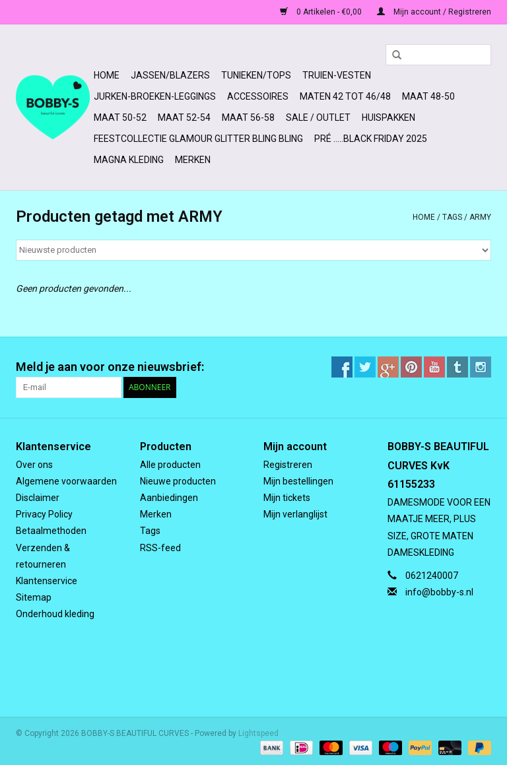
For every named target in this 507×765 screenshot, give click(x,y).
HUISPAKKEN (388, 117)
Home (106, 75)
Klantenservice (46, 581)
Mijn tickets (286, 497)
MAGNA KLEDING (129, 159)
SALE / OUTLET (318, 117)
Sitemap (33, 597)
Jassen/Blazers (170, 75)
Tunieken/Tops (256, 75)
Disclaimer (37, 497)
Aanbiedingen (169, 497)
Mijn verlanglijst (295, 514)
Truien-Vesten (336, 75)
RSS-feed (160, 548)
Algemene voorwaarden (66, 481)
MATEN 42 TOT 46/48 (345, 96)
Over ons (34, 464)
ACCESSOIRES (257, 96)
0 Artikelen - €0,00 (322, 12)
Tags (452, 217)
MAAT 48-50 (428, 96)
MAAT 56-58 (248, 117)
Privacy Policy (44, 514)
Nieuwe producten (178, 481)
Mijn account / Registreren (434, 12)
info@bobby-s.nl (439, 592)
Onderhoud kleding (55, 614)
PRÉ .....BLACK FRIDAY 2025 (370, 138)
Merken (193, 159)
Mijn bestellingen (298, 481)
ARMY (480, 217)
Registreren (287, 464)
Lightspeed (258, 733)
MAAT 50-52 (120, 117)
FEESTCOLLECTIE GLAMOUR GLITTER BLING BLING (198, 138)
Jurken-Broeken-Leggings (155, 96)
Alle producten (170, 464)
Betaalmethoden (51, 530)
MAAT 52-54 (184, 117)
